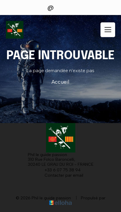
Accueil (60, 82)
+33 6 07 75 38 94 (59, 170)
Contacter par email (60, 175)
